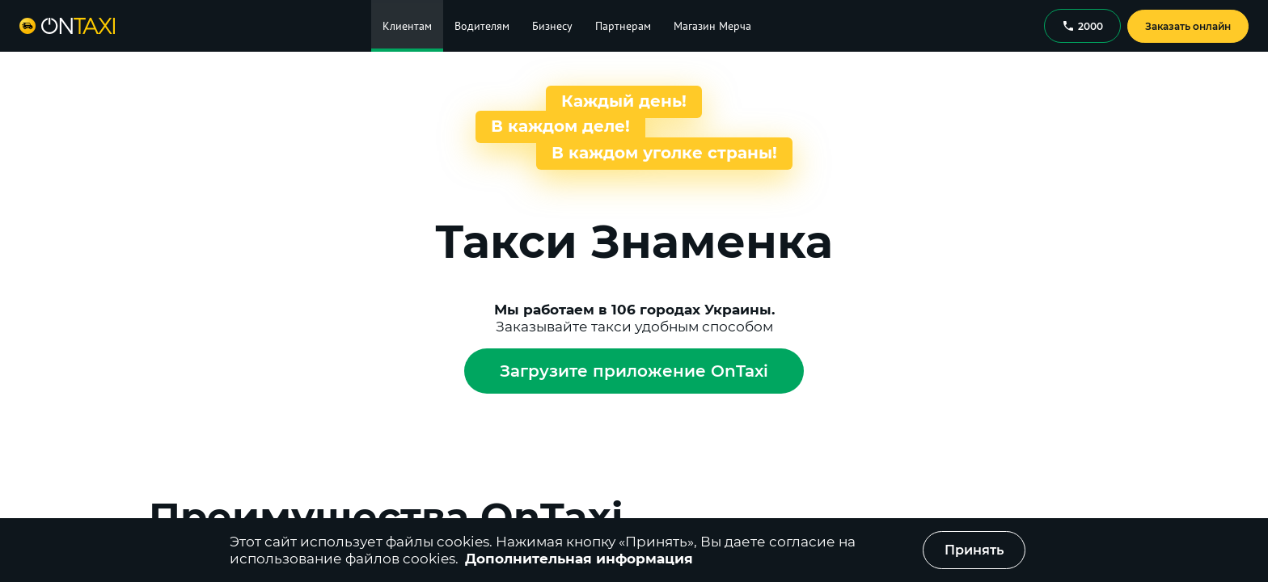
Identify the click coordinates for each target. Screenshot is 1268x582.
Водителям (481, 26)
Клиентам (407, 26)
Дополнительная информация (579, 558)
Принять (974, 550)
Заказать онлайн (1188, 26)
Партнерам (623, 26)
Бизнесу (552, 26)
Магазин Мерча (712, 26)
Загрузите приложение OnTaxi (634, 371)
